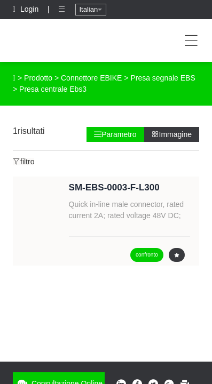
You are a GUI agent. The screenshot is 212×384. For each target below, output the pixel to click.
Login (27, 9)
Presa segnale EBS (162, 78)
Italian (90, 9)
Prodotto (38, 78)
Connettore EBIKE (91, 78)
